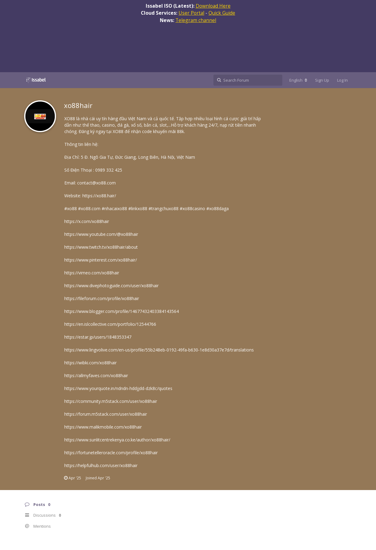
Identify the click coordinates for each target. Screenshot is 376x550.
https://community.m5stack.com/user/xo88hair (110, 401)
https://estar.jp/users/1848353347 (97, 337)
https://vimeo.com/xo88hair (91, 273)
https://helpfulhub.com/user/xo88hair (100, 465)
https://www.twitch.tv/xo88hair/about (101, 247)
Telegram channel (195, 20)
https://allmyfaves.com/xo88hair (96, 375)
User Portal (191, 12)
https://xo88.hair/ (99, 196)
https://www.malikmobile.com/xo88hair (103, 427)
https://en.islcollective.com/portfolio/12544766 (110, 324)
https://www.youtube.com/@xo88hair (101, 234)
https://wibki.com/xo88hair (90, 363)
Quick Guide (222, 12)
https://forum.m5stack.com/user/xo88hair (105, 414)
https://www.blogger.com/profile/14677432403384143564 (121, 311)
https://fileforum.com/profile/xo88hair (101, 298)
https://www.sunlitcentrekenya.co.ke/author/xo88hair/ (117, 440)
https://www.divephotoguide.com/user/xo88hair (111, 285)
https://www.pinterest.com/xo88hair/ (100, 260)
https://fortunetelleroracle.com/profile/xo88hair (111, 452)
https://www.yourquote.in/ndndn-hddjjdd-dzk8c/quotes (118, 388)
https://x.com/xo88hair (86, 221)
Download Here (213, 5)
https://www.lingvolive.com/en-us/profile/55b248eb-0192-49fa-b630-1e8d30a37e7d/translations (159, 350)
